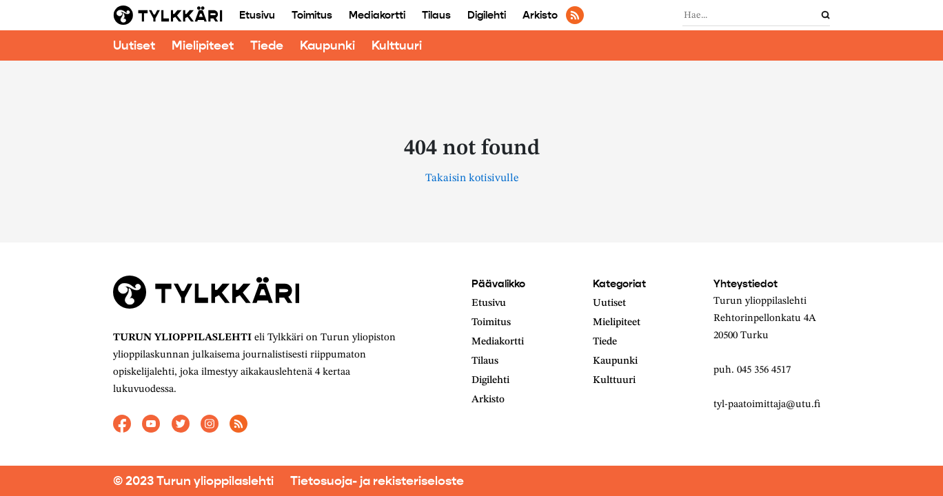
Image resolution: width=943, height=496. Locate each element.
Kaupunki (327, 45)
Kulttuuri (397, 45)
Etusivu (257, 15)
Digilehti (486, 15)
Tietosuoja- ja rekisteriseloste (377, 480)
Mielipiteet (203, 45)
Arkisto (540, 15)
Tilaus (436, 15)
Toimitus (312, 15)
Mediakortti (377, 15)
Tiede (266, 45)
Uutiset (134, 45)
